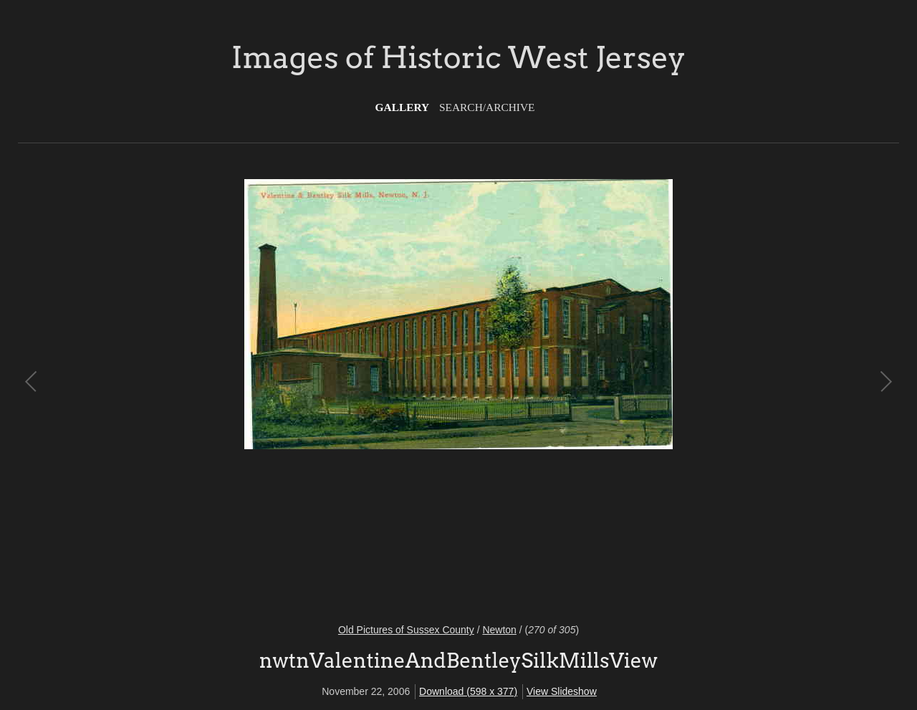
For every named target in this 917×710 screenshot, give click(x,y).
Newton (499, 629)
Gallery (402, 107)
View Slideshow (562, 691)
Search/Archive (486, 107)
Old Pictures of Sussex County (406, 629)
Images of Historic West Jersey (458, 57)
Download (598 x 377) (468, 691)
